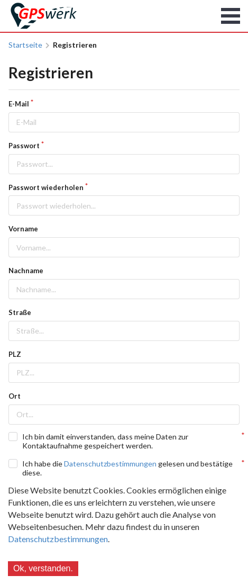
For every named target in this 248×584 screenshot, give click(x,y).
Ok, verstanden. (43, 568)
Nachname (25, 270)
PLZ (14, 354)
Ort (14, 396)
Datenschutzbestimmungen (58, 539)
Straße (19, 312)
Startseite (25, 44)
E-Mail (18, 104)
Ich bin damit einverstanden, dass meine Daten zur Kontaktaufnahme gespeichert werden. (105, 441)
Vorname (23, 228)
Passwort (24, 145)
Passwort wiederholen (46, 187)
